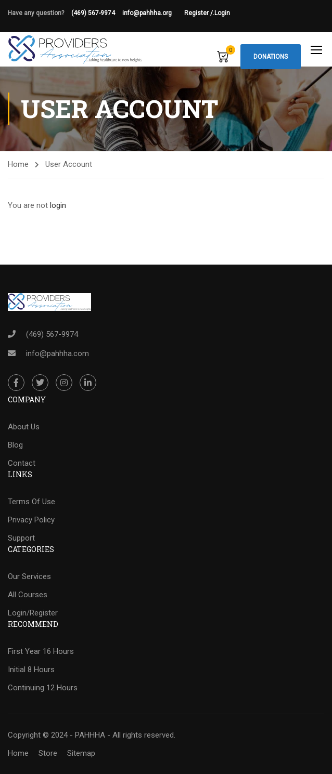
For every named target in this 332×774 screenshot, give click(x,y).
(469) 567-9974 (93, 13)
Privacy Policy (31, 519)
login (58, 205)
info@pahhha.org (153, 13)
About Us (24, 426)
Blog (15, 445)
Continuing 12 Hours (43, 687)
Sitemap (81, 753)
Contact (21, 463)
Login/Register (33, 613)
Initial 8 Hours (31, 669)
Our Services (29, 576)
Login (222, 13)
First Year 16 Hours (41, 651)
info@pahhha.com (57, 353)
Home (18, 164)
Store (48, 753)
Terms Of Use (31, 501)
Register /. (199, 13)
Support (21, 538)
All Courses (27, 594)
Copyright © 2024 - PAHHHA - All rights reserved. (91, 735)
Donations (270, 56)
